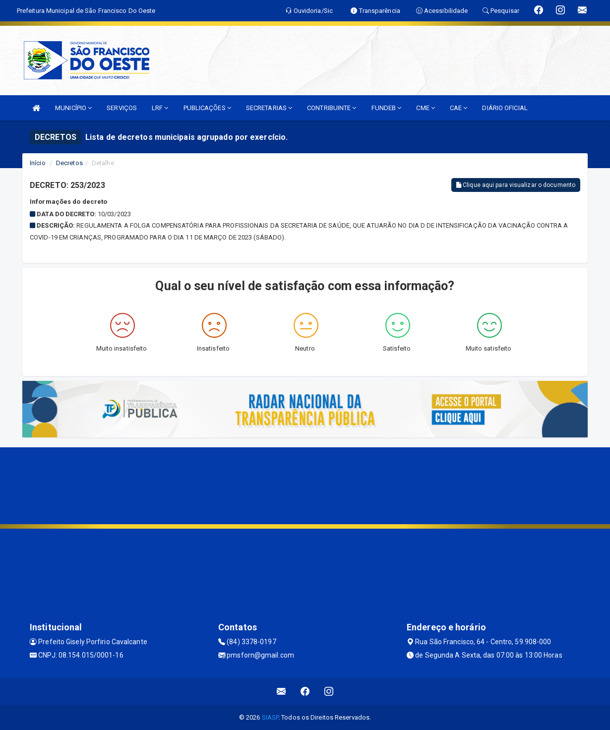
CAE (459, 108)
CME (425, 108)
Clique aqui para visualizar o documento (515, 185)
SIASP (270, 717)
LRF (160, 108)
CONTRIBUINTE (331, 108)
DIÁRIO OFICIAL (504, 108)
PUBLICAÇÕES (207, 108)
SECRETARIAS (269, 108)
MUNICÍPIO (73, 108)
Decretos (69, 163)
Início (38, 163)
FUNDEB (386, 108)
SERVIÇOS (122, 108)
